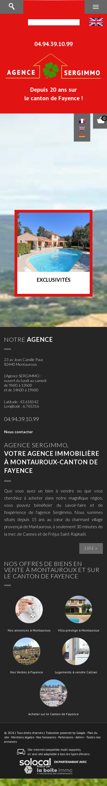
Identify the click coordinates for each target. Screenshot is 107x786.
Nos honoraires (46, 737)
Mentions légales (22, 737)
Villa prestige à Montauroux (78, 630)
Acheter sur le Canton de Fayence (53, 714)
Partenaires (65, 737)
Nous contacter (18, 431)
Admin (79, 737)
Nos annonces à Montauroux (29, 630)
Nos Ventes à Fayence (26, 672)
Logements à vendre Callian (76, 672)
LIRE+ (91, 548)
